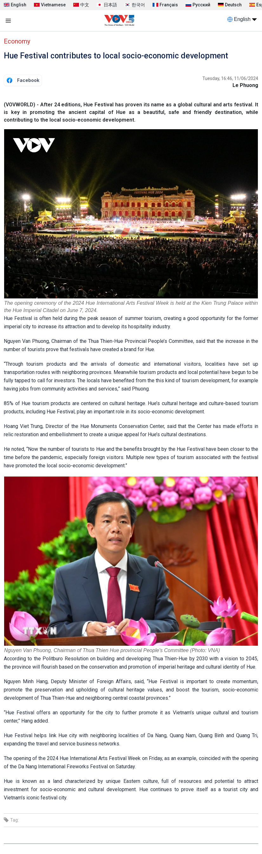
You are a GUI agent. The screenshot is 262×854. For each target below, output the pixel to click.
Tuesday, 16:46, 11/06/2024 (230, 78)
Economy (17, 41)
